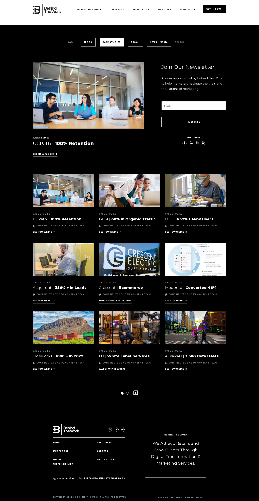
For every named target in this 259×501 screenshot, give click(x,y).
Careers (102, 451)
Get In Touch (214, 9)
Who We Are (61, 451)
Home (56, 443)
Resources (186, 9)
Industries (140, 9)
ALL (70, 42)
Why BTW (163, 9)
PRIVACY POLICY (194, 497)
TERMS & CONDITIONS (169, 497)
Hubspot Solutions (88, 9)
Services (117, 9)
